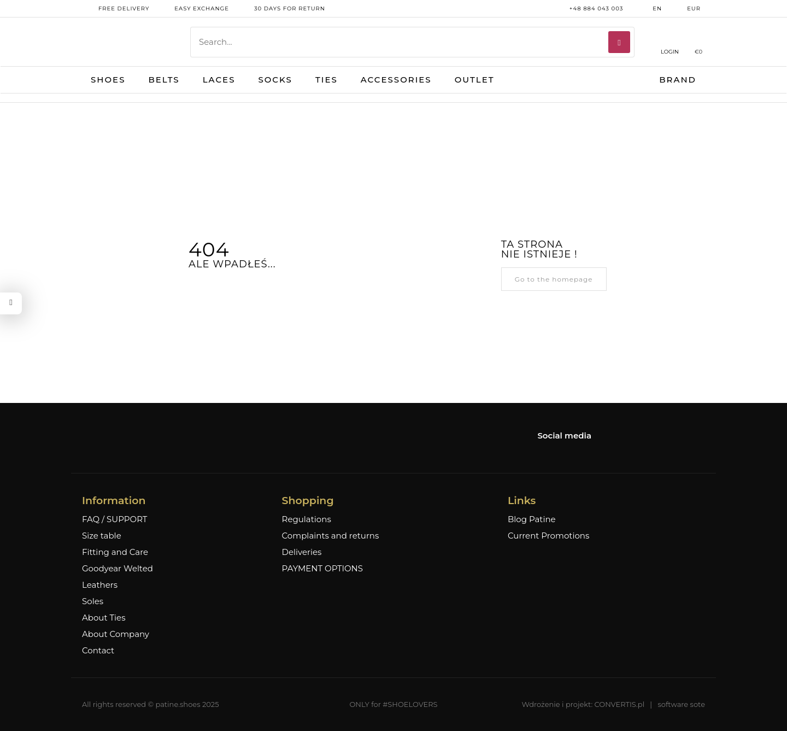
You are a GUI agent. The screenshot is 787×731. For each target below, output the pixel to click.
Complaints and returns (330, 536)
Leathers (100, 585)
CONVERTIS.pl (620, 704)
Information (113, 500)
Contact (98, 651)
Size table (101, 536)
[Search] (619, 42)
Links (522, 500)
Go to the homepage (554, 279)
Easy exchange (193, 8)
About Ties (103, 618)
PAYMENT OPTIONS (322, 569)
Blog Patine (532, 519)
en (649, 8)
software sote (681, 704)
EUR (686, 8)
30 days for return (281, 8)
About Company (115, 634)
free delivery (115, 8)
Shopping (308, 500)
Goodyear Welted (117, 569)
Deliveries (302, 552)
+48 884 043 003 (588, 8)
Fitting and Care (115, 552)
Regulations (306, 519)
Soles (92, 601)
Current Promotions (548, 536)
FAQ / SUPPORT (114, 519)
